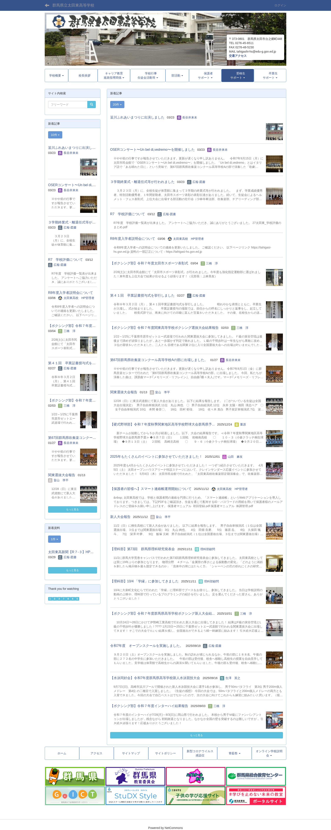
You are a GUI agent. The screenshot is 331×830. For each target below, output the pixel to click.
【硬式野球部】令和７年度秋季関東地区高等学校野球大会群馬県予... (162, 424)
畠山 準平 (162, 392)
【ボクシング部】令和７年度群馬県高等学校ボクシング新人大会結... (162, 613)
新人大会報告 (120, 517)
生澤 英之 (232, 678)
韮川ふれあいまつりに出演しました (137, 117)
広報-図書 (198, 182)
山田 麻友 (235, 456)
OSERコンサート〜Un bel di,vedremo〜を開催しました (152, 149)
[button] (238, 75)
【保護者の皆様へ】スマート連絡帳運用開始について (151, 489)
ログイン (280, 5)
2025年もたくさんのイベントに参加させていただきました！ (156, 456)
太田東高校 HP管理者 (188, 238)
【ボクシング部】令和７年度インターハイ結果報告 (149, 706)
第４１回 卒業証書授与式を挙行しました (142, 295)
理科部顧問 (207, 549)
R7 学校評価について (127, 214)
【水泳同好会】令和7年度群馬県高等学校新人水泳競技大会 (155, 678)
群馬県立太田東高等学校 (73, 5)
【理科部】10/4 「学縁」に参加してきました (144, 581)
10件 (55, 135)
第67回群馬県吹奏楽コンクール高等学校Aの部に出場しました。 (159, 360)
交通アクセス (238, 55)
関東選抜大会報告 (123, 392)
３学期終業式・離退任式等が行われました (142, 182)
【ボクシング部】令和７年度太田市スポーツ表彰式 (149, 263)
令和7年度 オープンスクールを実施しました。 (146, 645)
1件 (54, 539)
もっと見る (196, 735)
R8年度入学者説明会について (132, 238)
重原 (243, 424)
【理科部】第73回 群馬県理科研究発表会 (142, 549)
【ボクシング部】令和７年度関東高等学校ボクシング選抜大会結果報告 (164, 327)
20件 (117, 104)
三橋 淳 (212, 263)
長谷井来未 (189, 117)
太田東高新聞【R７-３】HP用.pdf (73, 552)
